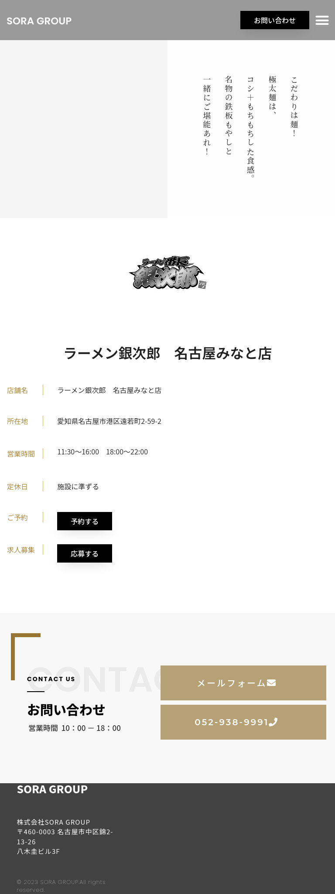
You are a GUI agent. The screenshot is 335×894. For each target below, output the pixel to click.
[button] (322, 20)
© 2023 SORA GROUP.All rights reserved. (61, 886)
